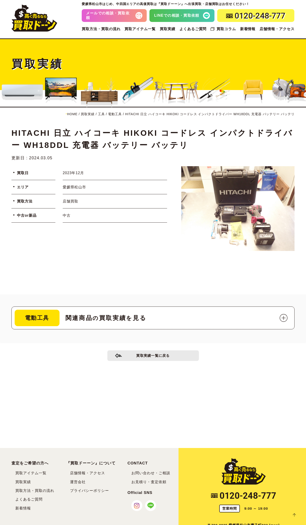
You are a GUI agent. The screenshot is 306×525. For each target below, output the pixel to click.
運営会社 (78, 482)
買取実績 (167, 29)
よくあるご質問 (193, 29)
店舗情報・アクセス (277, 29)
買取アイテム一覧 (140, 29)
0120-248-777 (243, 495)
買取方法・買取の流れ (101, 29)
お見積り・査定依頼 (148, 482)
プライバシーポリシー (89, 491)
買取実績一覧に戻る (153, 356)
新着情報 (248, 29)
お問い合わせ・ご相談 (150, 473)
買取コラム (226, 29)
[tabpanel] (238, 208)
